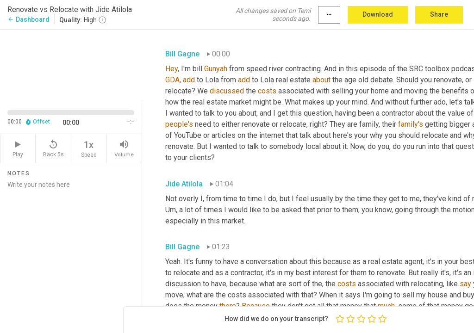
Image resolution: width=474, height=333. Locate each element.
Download (377, 14)
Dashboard (28, 19)
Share (439, 14)
